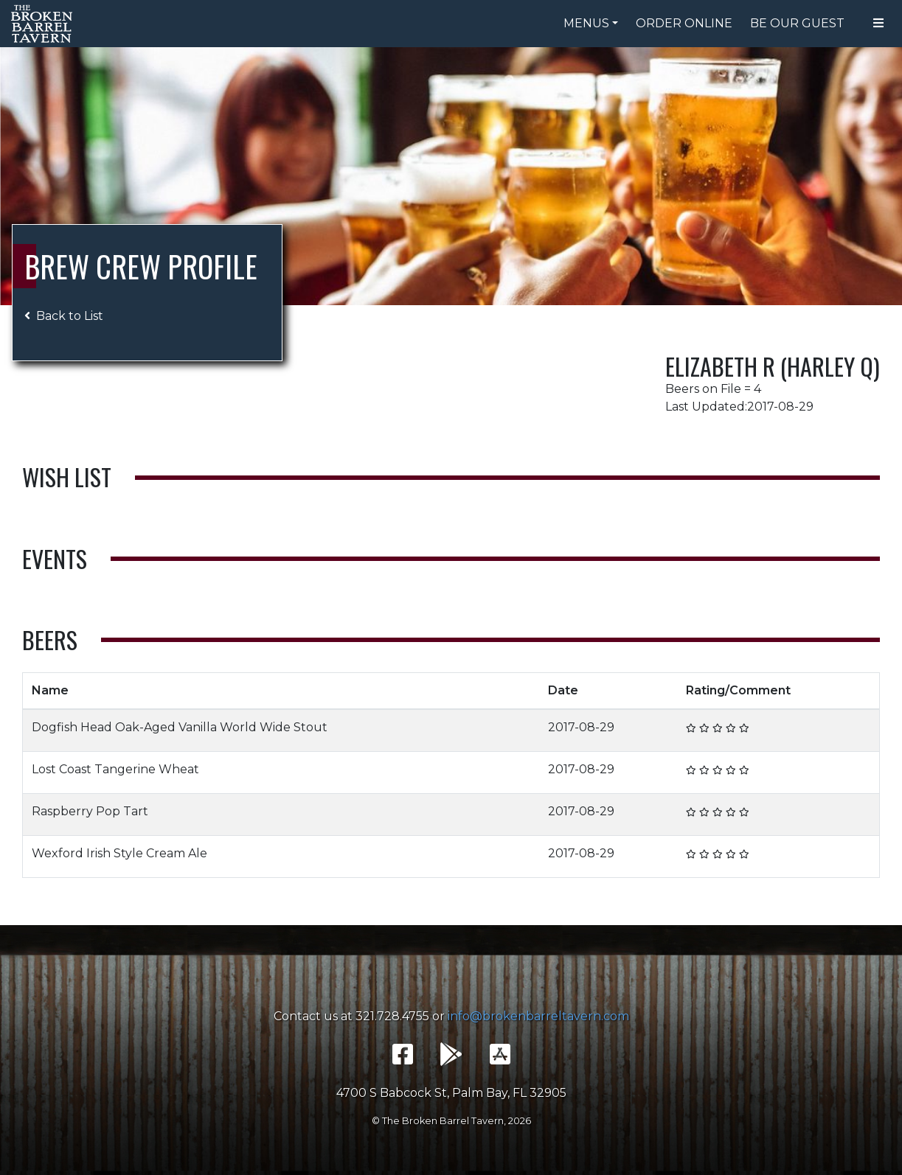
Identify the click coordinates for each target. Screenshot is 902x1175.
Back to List (63, 316)
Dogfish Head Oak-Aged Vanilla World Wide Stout (179, 727)
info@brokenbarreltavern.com (538, 1016)
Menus (586, 23)
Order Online (684, 23)
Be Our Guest (797, 23)
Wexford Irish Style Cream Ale (119, 853)
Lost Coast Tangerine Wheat (115, 769)
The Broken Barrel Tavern (44, 23)
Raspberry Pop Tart (90, 811)
